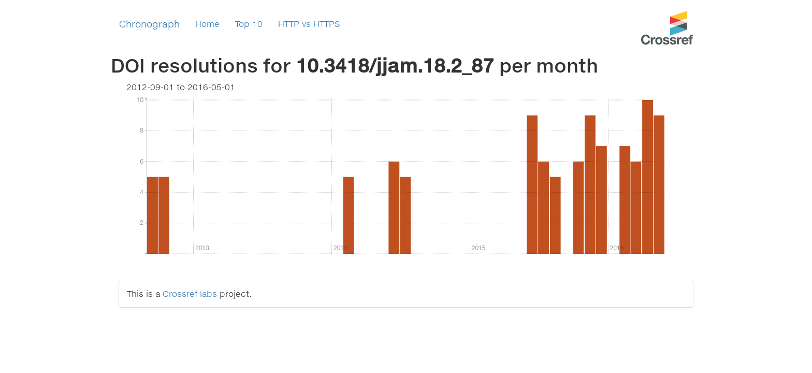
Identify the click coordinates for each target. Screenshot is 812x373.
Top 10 (249, 23)
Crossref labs (190, 293)
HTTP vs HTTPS (309, 23)
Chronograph (149, 24)
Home (207, 23)
